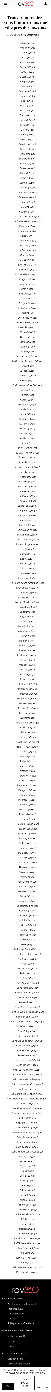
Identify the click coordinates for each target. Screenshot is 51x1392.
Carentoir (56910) (27, 197)
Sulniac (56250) (27, 1190)
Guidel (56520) (27, 409)
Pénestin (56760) (27, 766)
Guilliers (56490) (27, 419)
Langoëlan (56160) (27, 505)
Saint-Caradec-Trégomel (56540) (27, 1021)
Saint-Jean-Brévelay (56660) (27, 1074)
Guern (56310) (27, 399)
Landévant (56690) (27, 496)
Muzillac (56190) (27, 713)
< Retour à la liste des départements (21, 35)
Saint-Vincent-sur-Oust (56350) (27, 1151)
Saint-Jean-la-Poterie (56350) (27, 1079)
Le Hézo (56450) (27, 438)
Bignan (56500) (27, 120)
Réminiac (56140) (27, 935)
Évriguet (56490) (27, 303)
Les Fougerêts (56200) (27, 322)
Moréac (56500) (27, 703)
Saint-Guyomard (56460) (27, 1060)
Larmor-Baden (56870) (27, 539)
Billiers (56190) (27, 125)
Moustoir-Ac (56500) (27, 708)
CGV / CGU (13, 1318)
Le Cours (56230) (27, 250)
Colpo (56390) (27, 236)
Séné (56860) (27, 1171)
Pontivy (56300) (27, 877)
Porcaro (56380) (27, 886)
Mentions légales (16, 1313)
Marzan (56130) (27, 636)
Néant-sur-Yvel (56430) (27, 722)
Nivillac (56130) (27, 732)
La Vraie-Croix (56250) (27, 1257)
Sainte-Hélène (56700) (27, 1065)
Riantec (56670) (27, 939)
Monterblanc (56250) (27, 689)
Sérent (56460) (27, 1176)
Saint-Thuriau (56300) (27, 1142)
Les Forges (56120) (27, 317)
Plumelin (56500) (27, 857)
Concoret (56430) (27, 240)
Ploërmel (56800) (27, 814)
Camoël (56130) (27, 183)
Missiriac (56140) (27, 669)
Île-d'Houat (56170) (27, 448)
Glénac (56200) (27, 342)
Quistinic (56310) (27, 920)
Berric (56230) (27, 110)
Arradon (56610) (27, 52)
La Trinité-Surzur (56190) (27, 1248)
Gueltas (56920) (27, 380)
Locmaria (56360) (27, 578)
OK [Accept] (8, 1386)
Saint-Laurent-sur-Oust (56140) (27, 1084)
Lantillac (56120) (27, 525)
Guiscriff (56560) (27, 424)
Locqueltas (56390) (27, 607)
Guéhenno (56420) (27, 375)
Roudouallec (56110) (27, 968)
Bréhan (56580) (27, 154)
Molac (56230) (27, 679)
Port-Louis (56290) (27, 891)
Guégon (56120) (27, 371)
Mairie (11, 1346)
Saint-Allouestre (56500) (27, 992)
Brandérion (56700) (27, 139)
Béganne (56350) (27, 91)
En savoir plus (25, 1383)
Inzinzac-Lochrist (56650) (27, 467)
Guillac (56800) (27, 414)
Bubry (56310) (27, 163)
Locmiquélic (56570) (27, 597)
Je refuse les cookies (42, 1385)
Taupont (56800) (27, 1200)
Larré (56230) (27, 549)
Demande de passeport (19, 1363)
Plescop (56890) (27, 780)
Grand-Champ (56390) (27, 356)
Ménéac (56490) (27, 650)
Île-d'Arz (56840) (27, 457)
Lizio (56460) (27, 568)
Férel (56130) (27, 313)
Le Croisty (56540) (27, 264)
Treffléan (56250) (27, 1229)
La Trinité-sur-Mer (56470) (27, 1243)
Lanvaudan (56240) (27, 530)
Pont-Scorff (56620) (27, 881)
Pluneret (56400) (27, 867)
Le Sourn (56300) (27, 1185)
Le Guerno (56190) (27, 404)
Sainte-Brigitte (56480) (27, 1016)
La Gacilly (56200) (27, 327)
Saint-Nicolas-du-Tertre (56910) (27, 1113)
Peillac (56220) (27, 761)
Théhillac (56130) (27, 1204)
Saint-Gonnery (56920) (27, 1045)
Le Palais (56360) (27, 751)
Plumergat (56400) (27, 862)
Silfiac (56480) (27, 1180)
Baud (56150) (27, 86)
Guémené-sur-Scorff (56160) (27, 385)
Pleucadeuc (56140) (27, 785)
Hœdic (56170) (27, 443)
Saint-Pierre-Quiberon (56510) (27, 1132)
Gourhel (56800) (27, 346)
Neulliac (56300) (27, 727)
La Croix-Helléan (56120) (27, 274)
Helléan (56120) (27, 428)
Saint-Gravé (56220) (27, 1055)
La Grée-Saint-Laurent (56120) (27, 361)
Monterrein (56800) (27, 693)
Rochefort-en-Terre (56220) (27, 954)
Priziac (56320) (27, 896)
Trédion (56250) (27, 1224)
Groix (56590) (27, 366)
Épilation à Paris (15, 1359)
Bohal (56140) (27, 134)
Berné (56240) (27, 105)
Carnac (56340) (27, 202)
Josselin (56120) (27, 472)
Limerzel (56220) (27, 563)
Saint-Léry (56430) (27, 1089)
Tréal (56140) (27, 1219)
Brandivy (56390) (27, 144)
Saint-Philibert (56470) (27, 1127)
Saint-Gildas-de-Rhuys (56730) (27, 1041)
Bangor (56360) (27, 81)
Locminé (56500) (27, 592)
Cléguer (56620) (27, 226)
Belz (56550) (27, 101)
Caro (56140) (27, 207)
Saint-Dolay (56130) (27, 1031)
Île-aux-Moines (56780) (27, 452)
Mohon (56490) (27, 674)
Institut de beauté (16, 1336)
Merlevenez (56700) (27, 655)
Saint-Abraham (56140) (27, 983)
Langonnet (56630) (27, 510)
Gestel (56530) (27, 337)
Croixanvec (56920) (27, 269)
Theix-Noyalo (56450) (27, 1209)
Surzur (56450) (27, 1195)
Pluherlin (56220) (27, 843)
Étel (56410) (27, 298)
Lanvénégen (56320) (27, 534)
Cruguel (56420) (27, 279)
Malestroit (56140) (27, 626)
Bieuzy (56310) (27, 115)
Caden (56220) (27, 173)
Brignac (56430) (27, 158)
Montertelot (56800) (27, 698)
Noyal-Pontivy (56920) (27, 747)
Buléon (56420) (27, 168)
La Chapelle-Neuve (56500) (27, 221)
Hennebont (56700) (27, 433)
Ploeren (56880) (27, 809)
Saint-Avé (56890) (27, 1002)
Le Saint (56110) (27, 978)
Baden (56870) (27, 76)
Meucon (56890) (27, 665)
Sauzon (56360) (27, 1161)
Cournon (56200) (27, 245)
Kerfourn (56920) (27, 477)
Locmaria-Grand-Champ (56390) (27, 583)
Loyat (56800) (27, 616)
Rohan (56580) (27, 963)
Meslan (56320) (27, 660)
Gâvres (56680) (27, 332)
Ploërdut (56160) (27, 804)
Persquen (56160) (27, 771)
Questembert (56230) (27, 906)
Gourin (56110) (27, 351)
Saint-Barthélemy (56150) (27, 1007)
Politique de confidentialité (21, 1323)
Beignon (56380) (27, 96)
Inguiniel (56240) (27, 462)
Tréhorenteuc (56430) (27, 1233)
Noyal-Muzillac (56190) (27, 742)
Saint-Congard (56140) (27, 1026)
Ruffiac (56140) (27, 973)
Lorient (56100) (27, 612)
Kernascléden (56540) (27, 1272)
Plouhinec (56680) (27, 833)
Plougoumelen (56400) (27, 824)
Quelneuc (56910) (27, 901)
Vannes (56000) (27, 1253)
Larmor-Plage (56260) (27, 544)
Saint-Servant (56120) (27, 1137)
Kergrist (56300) (27, 481)
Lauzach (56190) (27, 554)
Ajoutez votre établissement (22, 1304)
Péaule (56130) (27, 756)
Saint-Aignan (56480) (27, 988)
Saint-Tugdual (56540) (27, 1147)
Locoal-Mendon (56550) (27, 602)
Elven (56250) (27, 289)
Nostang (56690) (27, 737)
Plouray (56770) (27, 838)
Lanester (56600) (27, 501)
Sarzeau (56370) (27, 1156)
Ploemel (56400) (27, 795)
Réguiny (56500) (27, 930)
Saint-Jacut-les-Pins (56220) (27, 1069)
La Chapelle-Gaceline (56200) (27, 216)
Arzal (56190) (27, 57)
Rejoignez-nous (15, 1309)
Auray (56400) (27, 72)
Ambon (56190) (27, 48)
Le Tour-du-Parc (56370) (27, 1214)
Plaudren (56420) (27, 775)
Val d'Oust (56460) (27, 959)
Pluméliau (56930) (27, 853)
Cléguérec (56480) (27, 231)
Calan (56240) (27, 178)
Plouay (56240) (27, 819)
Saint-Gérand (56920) (27, 1036)
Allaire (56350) (27, 43)
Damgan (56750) (27, 284)
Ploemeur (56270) (27, 800)
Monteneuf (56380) (27, 684)
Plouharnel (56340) (27, 828)
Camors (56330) (27, 187)
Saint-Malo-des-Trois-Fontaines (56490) (27, 1098)
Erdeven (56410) (27, 293)
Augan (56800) (27, 67)
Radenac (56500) (27, 925)
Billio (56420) (27, 129)
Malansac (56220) (27, 621)
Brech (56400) (27, 149)
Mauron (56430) (27, 640)
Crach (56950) (27, 255)
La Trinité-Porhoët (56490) (27, 1238)
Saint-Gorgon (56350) (27, 1050)
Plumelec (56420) (27, 848)
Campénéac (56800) (27, 192)
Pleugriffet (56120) (27, 790)
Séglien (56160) (27, 1166)
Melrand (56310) (27, 645)
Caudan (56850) (27, 211)
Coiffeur (12, 1341)
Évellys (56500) (27, 718)
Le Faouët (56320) (27, 308)
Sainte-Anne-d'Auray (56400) (27, 1267)
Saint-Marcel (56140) (27, 1103)
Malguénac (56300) (27, 631)
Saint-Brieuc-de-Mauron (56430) (27, 1012)
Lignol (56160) (27, 559)
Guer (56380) (27, 395)
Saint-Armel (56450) (27, 997)
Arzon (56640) (27, 62)
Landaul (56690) (27, 491)
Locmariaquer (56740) (27, 587)
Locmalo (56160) (27, 573)
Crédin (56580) (27, 260)
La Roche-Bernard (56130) (27, 949)
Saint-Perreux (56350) (27, 1123)
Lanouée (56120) (27, 520)
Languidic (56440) (27, 515)
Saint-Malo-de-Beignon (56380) (27, 1094)
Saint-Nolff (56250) (27, 1118)
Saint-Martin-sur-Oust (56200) (27, 1108)
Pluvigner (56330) (27, 872)
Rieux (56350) (27, 944)
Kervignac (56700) (27, 486)
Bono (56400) (27, 1262)
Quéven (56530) (27, 910)
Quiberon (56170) (27, 915)
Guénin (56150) (27, 390)
